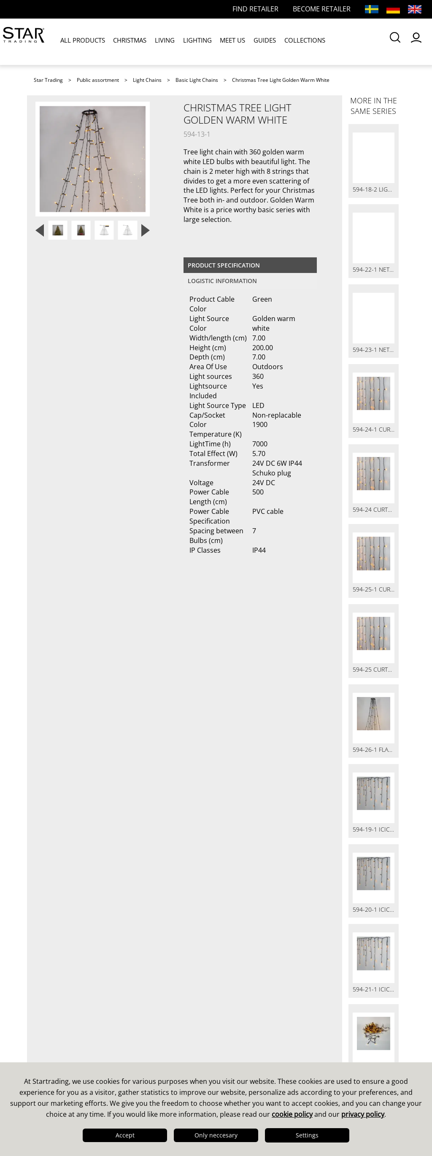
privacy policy (362, 1114)
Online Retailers (157, 1042)
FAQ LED (144, 1021)
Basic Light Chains (197, 80)
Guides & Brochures (258, 1010)
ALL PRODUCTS (82, 42)
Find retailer (150, 1031)
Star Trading (48, 80)
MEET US (224, 42)
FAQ (136, 1010)
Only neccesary (216, 1135)
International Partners (168, 1053)
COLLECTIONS (292, 42)
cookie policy (292, 1114)
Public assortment (98, 80)
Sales (138, 999)
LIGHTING (190, 42)
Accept (125, 1135)
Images (235, 1021)
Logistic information (222, 281)
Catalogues (242, 999)
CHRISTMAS (127, 42)
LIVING (160, 42)
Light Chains (147, 80)
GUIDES (254, 42)
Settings (307, 1135)
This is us (52, 999)
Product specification (224, 265)
